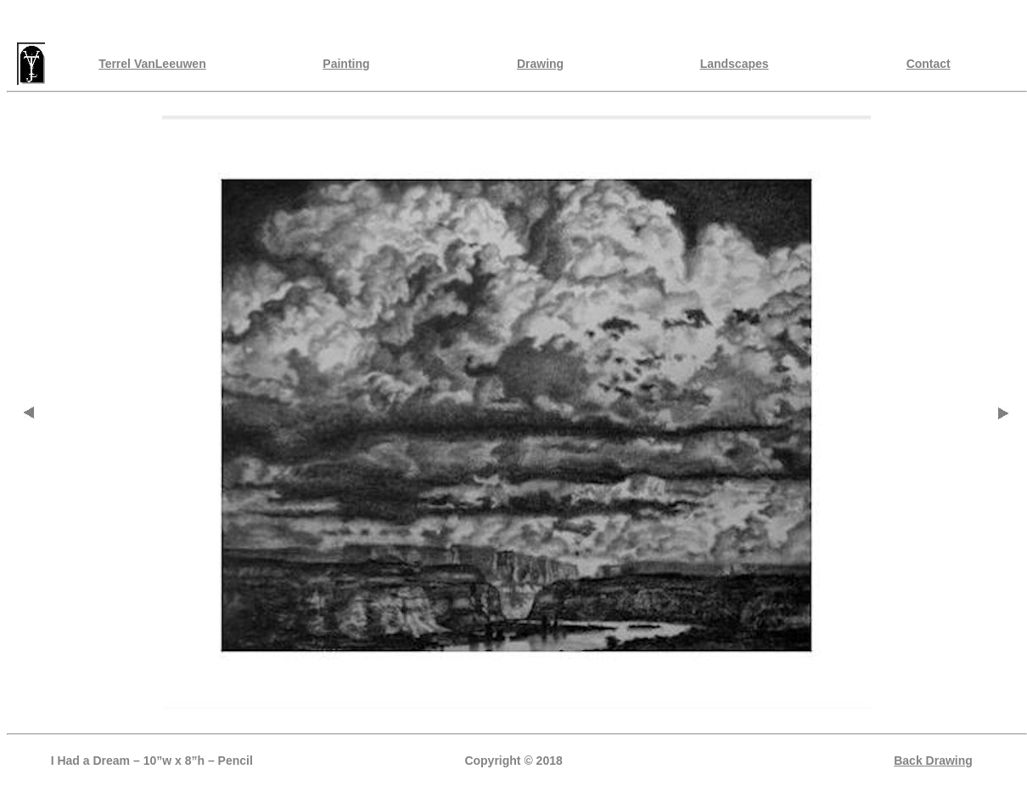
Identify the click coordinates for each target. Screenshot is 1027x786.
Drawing (540, 63)
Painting (346, 63)
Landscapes (734, 63)
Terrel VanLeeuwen (152, 63)
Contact (928, 63)
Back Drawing (933, 760)
